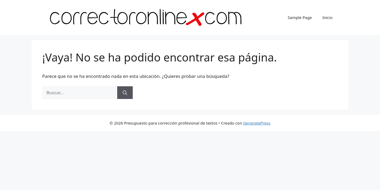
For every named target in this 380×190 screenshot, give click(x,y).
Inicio (327, 17)
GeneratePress (256, 123)
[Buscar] (125, 92)
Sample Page (300, 17)
